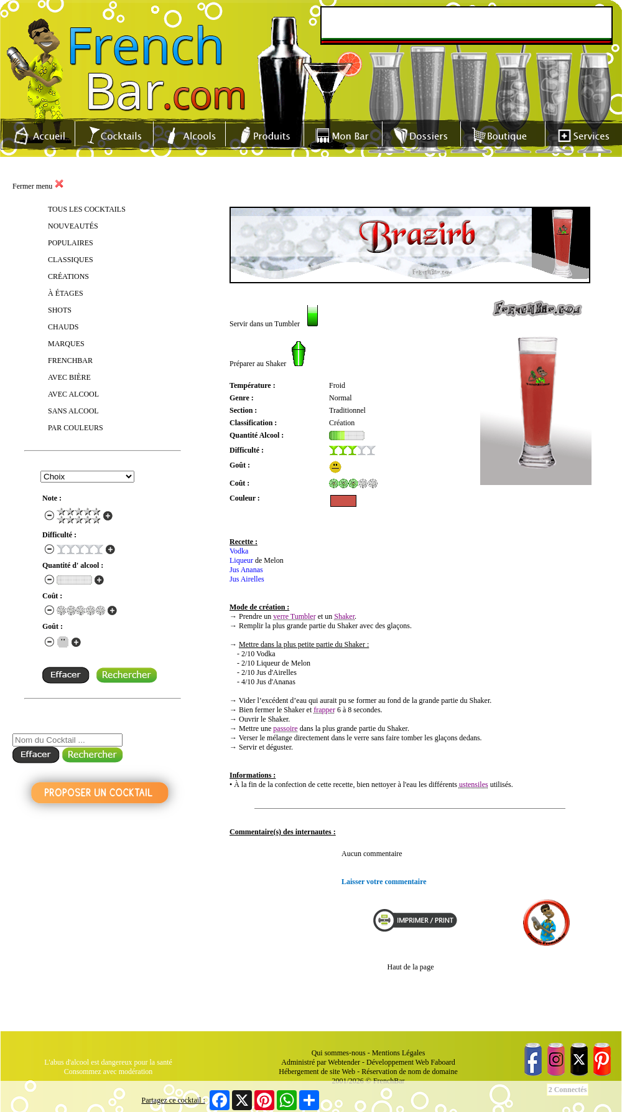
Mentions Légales (398, 1052)
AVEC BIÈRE (69, 377)
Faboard (442, 1062)
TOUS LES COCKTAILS (87, 209)
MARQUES (66, 343)
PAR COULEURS (75, 427)
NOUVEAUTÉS (73, 226)
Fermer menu (38, 186)
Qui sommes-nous (339, 1052)
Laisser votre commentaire (384, 881)
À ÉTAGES (65, 293)
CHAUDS (63, 327)
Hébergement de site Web (317, 1071)
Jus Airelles (247, 579)
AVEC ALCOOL (73, 394)
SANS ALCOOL (73, 411)
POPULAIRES (70, 242)
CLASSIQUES (70, 259)
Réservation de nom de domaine (409, 1071)
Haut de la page (411, 967)
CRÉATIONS (68, 276)
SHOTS (60, 310)
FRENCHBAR (70, 360)
